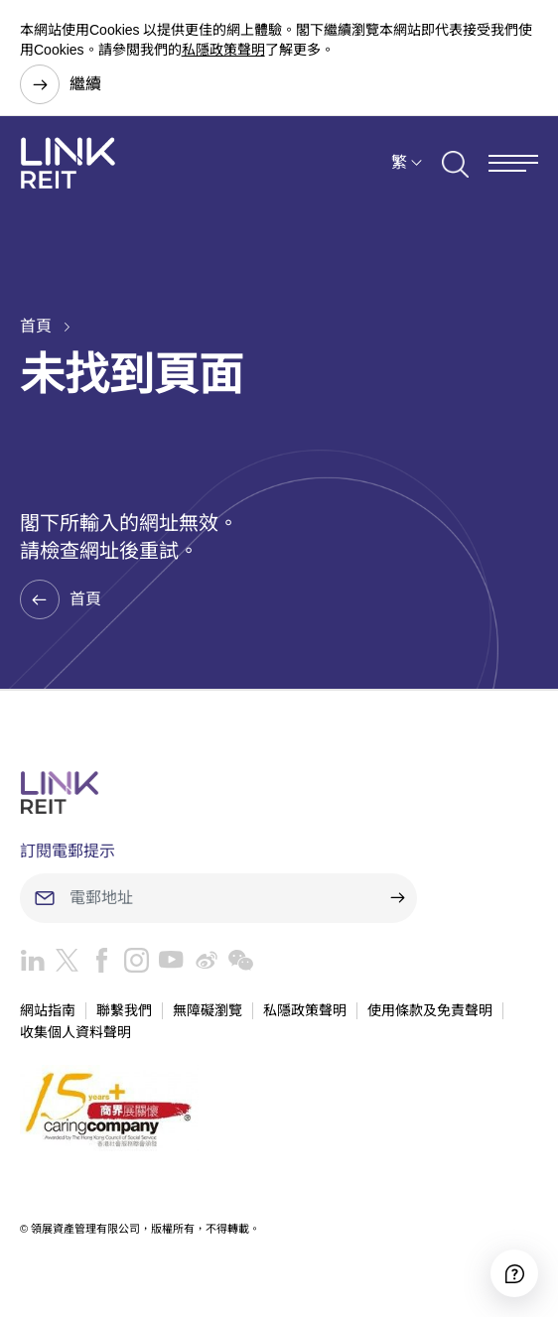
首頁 (36, 326)
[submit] (397, 898)
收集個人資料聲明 (75, 1032)
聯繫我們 (124, 1010)
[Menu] (513, 163)
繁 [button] (399, 162)
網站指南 (47, 1010)
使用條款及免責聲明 (429, 1010)
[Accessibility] (514, 1273)
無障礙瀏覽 (207, 1010)
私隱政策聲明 (223, 50)
